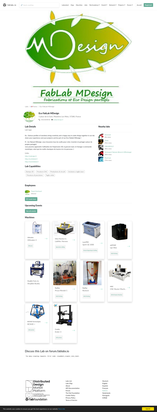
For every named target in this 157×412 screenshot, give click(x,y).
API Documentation (73, 388)
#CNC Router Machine (116, 294)
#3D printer (31, 329)
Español (105, 386)
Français (105, 388)
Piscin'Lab (108, 158)
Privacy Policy (70, 398)
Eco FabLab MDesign (47, 106)
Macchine (79, 5)
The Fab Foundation (73, 393)
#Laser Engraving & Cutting (90, 250)
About (68, 386)
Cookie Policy (70, 395)
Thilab (106, 140)
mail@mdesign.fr (58, 119)
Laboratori (65, 5)
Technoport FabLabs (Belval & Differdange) (118, 152)
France (34, 106)
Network (112, 5)
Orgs (72, 5)
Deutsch (105, 381)
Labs (26, 106)
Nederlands (106, 393)
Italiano (105, 391)
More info (61, 409)
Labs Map (69, 383)
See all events (31, 211)
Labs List (69, 381)
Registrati (148, 5)
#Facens (30, 245)
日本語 (104, 398)
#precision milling (60, 247)
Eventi (104, 5)
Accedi (139, 5)
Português (105, 395)
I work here (31, 199)
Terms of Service (71, 400)
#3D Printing (114, 253)
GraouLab (108, 135)
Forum (130, 5)
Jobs (85, 5)
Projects (121, 5)
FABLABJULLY (109, 146)
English (104, 383)
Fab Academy (94, 5)
